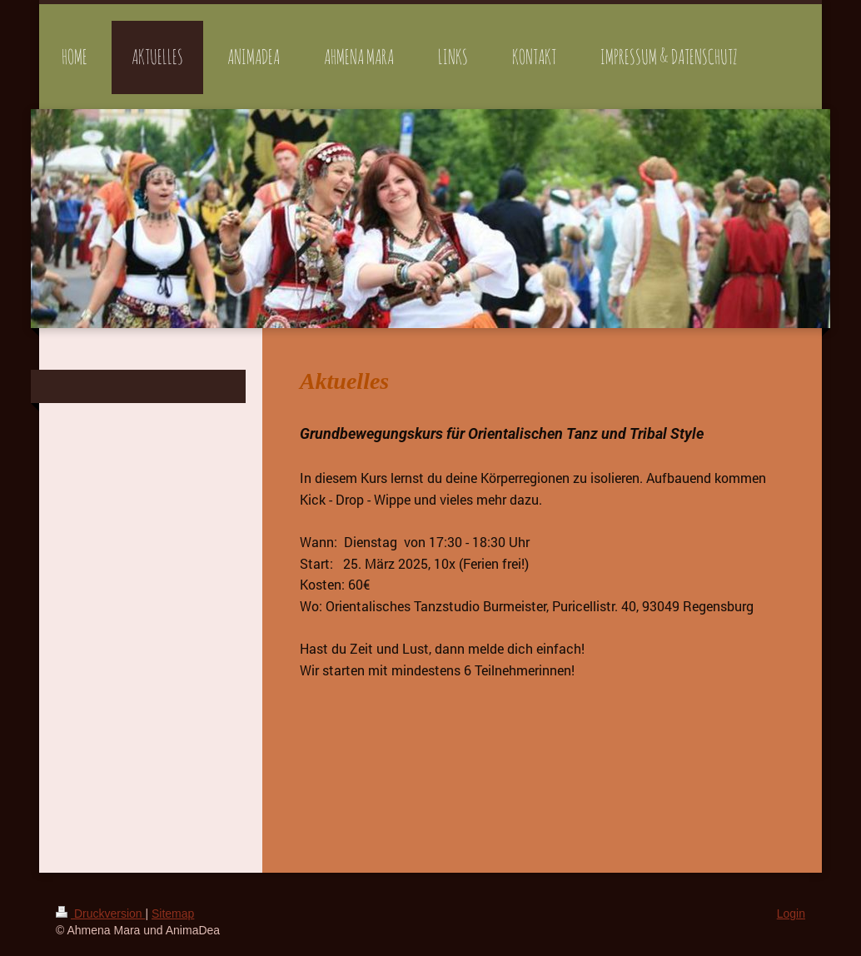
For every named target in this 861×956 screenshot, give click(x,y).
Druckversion (100, 913)
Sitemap (173, 913)
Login (791, 913)
